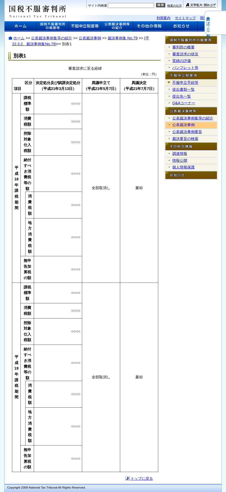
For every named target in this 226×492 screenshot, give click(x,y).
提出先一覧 (181, 96)
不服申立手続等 (185, 82)
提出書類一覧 (183, 89)
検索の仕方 (174, 5)
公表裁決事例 (90, 38)
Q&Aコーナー (183, 103)
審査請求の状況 (185, 54)
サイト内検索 (97, 5)
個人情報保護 (183, 167)
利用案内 (163, 18)
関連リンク (208, 18)
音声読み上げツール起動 (222, 22)
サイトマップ (185, 18)
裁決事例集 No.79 (122, 38)
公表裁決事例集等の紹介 (51, 38)
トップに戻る (142, 478)
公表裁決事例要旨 (187, 132)
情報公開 (179, 160)
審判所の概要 (183, 47)
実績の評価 (181, 61)
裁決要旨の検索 (185, 139)
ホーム (18, 38)
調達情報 (179, 153)
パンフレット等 (185, 67)
